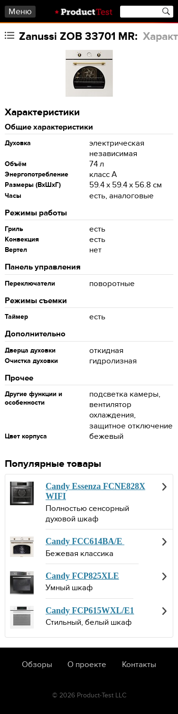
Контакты (139, 664)
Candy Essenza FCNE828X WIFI (95, 491)
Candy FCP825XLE (82, 576)
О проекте (86, 664)
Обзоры (37, 664)
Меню (20, 12)
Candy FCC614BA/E (85, 541)
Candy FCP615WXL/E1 (90, 610)
